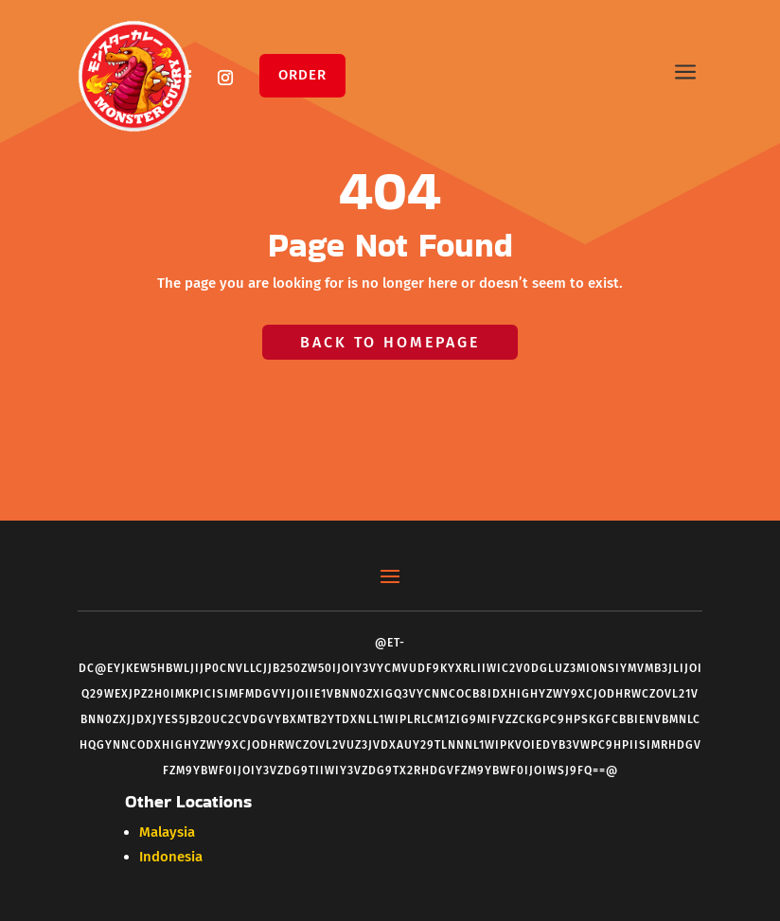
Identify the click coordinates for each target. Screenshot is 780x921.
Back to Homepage (390, 342)
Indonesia (171, 856)
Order (302, 74)
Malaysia (167, 832)
